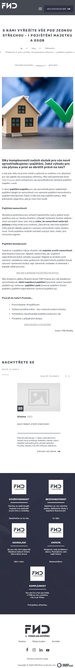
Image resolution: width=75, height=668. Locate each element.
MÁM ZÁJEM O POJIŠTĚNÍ (37, 319)
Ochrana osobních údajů (37, 653)
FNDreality (50, 43)
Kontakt (56, 635)
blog (34, 43)
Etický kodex (38, 635)
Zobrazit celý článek (48, 446)
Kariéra (22, 635)
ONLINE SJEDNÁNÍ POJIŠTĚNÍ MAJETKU (37, 267)
